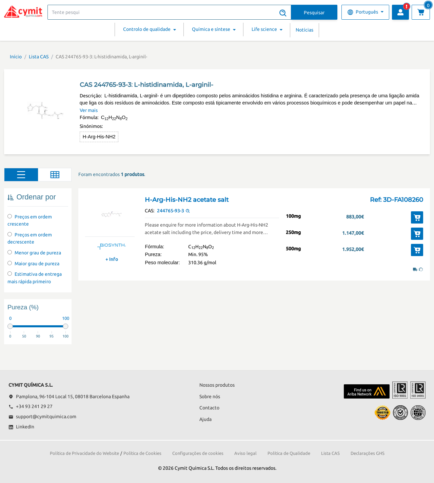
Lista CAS (38, 56)
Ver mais (89, 110)
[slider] (10, 326)
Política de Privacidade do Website (84, 453)
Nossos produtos (217, 385)
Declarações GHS (367, 453)
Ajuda (205, 419)
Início (16, 56)
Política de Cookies (142, 453)
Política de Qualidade (289, 453)
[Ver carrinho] (421, 12)
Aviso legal (245, 453)
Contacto (209, 407)
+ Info (111, 259)
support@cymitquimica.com (42, 416)
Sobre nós (209, 396)
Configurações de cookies (197, 453)
